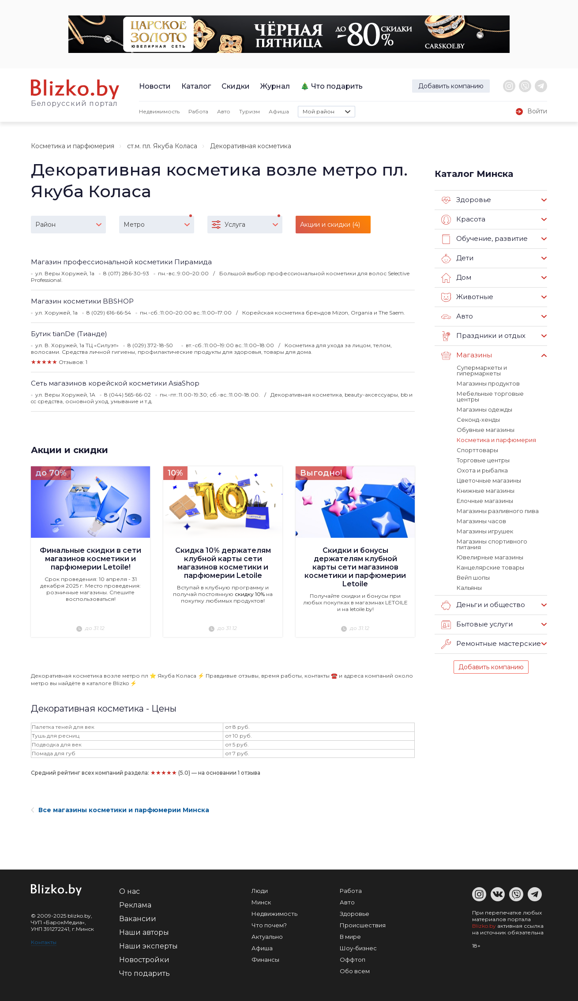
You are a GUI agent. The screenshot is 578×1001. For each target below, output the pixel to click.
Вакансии (137, 919)
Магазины (466, 355)
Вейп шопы (473, 577)
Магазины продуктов (488, 383)
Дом (456, 278)
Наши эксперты (148, 946)
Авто (223, 111)
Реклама (135, 905)
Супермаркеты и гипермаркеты (482, 370)
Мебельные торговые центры (490, 396)
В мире (350, 936)
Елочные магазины (485, 500)
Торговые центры (483, 460)
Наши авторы (144, 932)
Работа (198, 111)
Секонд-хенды (478, 419)
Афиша (279, 111)
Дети (457, 258)
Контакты (43, 942)
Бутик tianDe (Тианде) (69, 334)
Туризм (249, 111)
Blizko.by (484, 925)
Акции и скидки (69, 450)
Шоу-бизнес (358, 948)
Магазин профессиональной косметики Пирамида (121, 262)
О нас (129, 891)
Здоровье (466, 200)
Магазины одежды (484, 409)
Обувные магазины (485, 429)
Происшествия (363, 925)
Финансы (265, 959)
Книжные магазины (485, 490)
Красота (463, 220)
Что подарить (337, 86)
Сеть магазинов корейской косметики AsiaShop (115, 383)
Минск (261, 902)
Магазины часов (481, 521)
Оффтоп (352, 959)
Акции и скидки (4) (330, 225)
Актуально (267, 936)
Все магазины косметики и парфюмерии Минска (120, 810)
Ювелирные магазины (490, 557)
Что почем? (269, 925)
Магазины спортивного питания (492, 544)
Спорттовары (477, 450)
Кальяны (469, 587)
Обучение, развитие (484, 239)
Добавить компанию (451, 86)
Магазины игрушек (485, 531)
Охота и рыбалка (482, 470)
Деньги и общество (483, 605)
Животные (467, 297)
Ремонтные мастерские (491, 644)
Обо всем (355, 971)
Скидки (235, 86)
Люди (259, 890)
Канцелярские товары (490, 567)
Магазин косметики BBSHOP (82, 301)
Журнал (275, 86)
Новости (155, 86)
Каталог (196, 86)
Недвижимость (159, 111)
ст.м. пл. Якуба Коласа (162, 146)
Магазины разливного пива (498, 510)
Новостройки (144, 960)
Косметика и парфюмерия (72, 146)
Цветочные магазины (489, 480)
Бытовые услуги (477, 625)
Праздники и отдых (483, 336)
